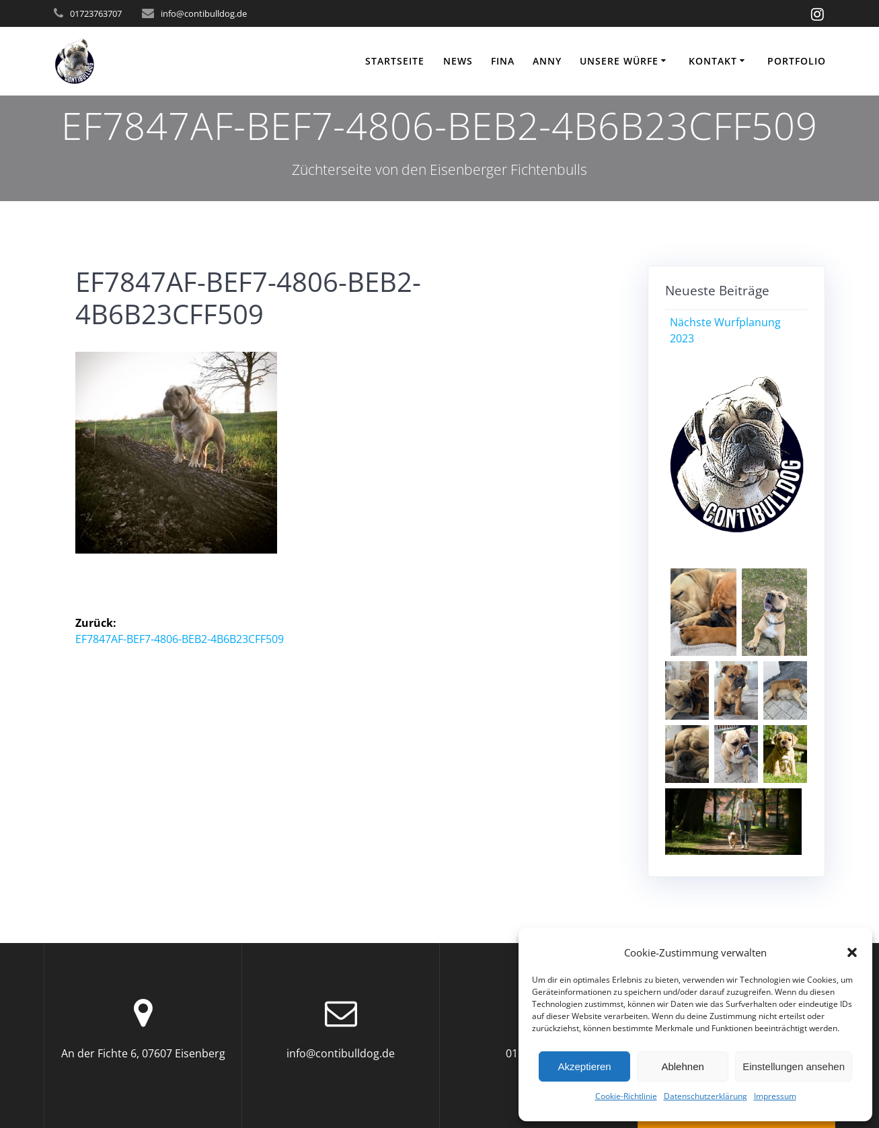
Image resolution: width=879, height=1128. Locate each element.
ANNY (547, 60)
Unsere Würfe (619, 60)
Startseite (394, 60)
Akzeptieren (584, 1066)
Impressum (775, 1096)
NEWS (458, 60)
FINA (502, 60)
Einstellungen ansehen (793, 1066)
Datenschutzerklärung (705, 1096)
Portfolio (796, 60)
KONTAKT (713, 60)
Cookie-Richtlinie (626, 1096)
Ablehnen (682, 1066)
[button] (852, 952)
